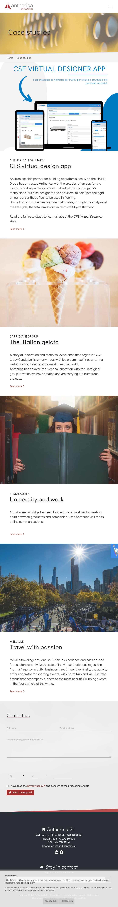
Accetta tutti (51, 901)
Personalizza (67, 901)
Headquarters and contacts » (59, 846)
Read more (17, 229)
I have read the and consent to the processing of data (49, 786)
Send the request (20, 792)
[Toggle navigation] (110, 6)
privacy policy (36, 786)
